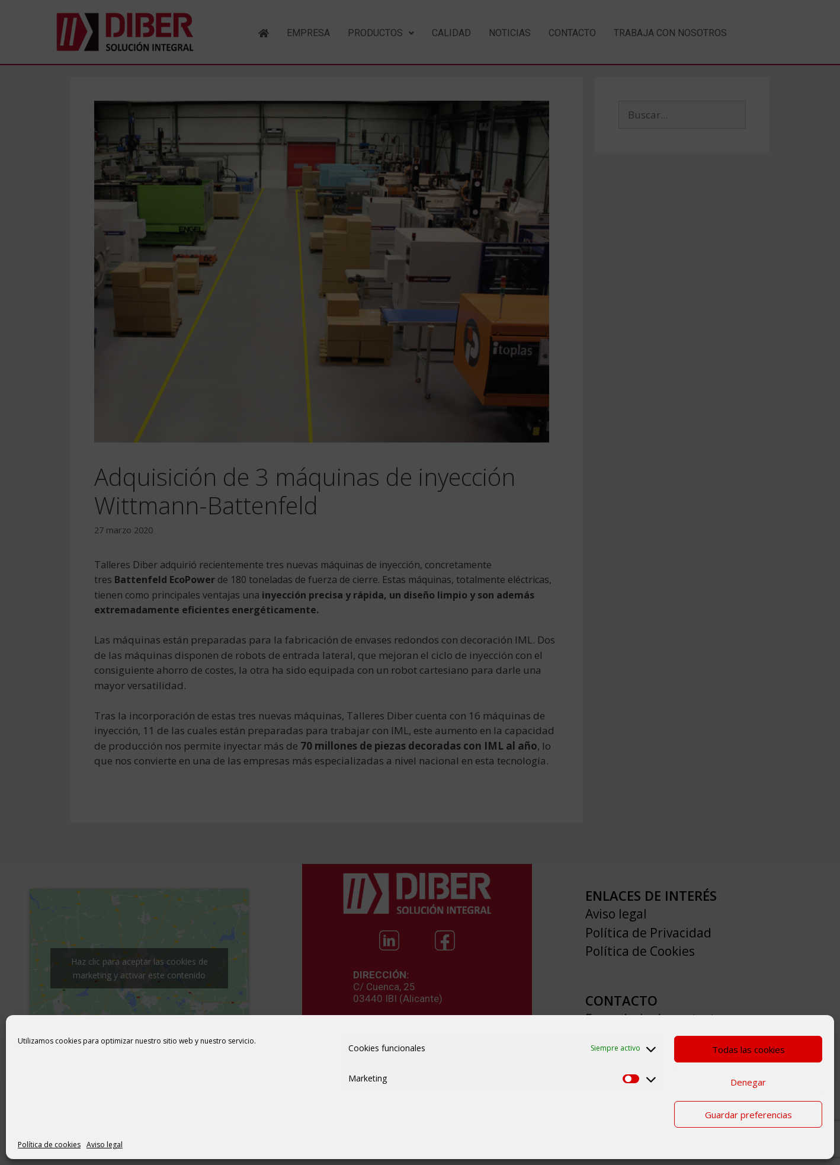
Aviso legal (104, 1145)
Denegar (748, 1082)
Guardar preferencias (748, 1115)
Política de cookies (49, 1145)
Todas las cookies (748, 1049)
